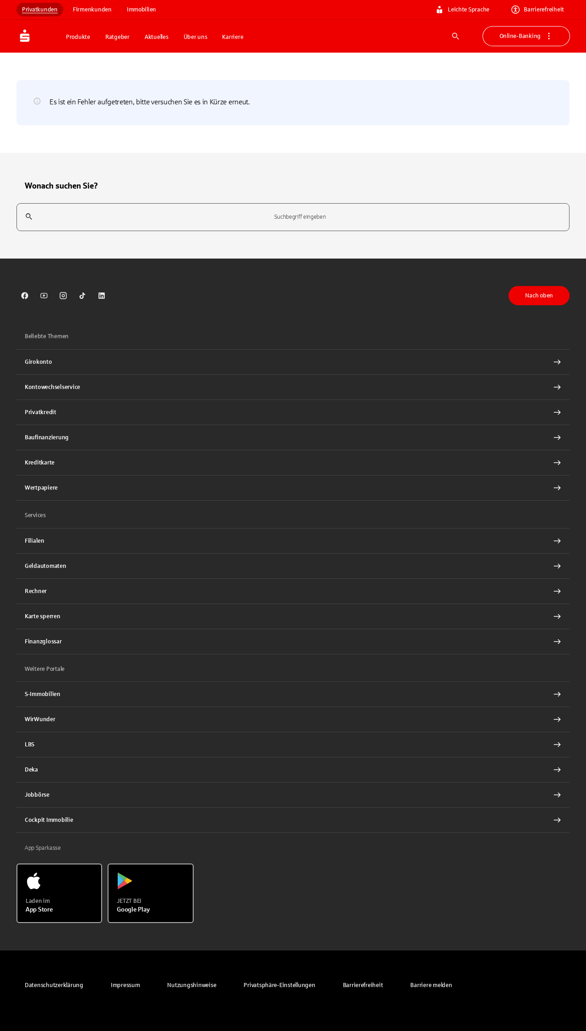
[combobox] (293, 217)
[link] (24, 295)
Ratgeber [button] (117, 37)
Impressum (125, 985)
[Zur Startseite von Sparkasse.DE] (38, 36)
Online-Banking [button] (526, 36)
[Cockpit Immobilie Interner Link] (293, 820)
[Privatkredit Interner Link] (293, 412)
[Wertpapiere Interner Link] (293, 487)
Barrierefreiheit (537, 9)
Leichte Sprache (462, 9)
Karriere (232, 37)
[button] (279, 985)
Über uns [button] (195, 37)
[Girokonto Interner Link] (293, 362)
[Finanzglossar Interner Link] (293, 641)
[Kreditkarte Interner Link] (293, 462)
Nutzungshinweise (191, 985)
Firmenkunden (92, 9)
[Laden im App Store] (59, 893)
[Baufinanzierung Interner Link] (293, 437)
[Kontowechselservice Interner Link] (293, 387)
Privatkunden (40, 9)
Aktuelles (156, 37)
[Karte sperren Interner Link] (293, 616)
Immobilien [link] (141, 9)
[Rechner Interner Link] (293, 591)
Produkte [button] (78, 37)
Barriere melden (431, 985)
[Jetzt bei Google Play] (150, 893)
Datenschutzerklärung (54, 985)
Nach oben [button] (539, 295)
